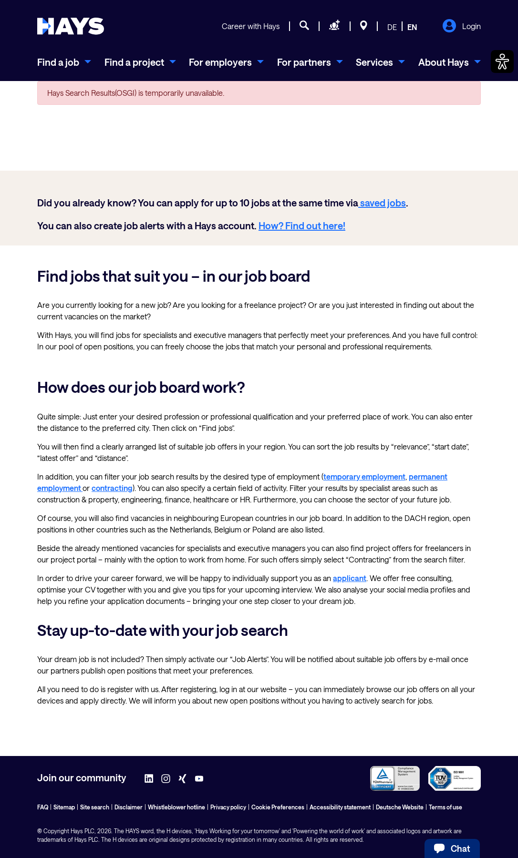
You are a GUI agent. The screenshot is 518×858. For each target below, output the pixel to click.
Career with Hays (251, 26)
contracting (112, 487)
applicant (349, 577)
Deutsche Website (400, 807)
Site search (94, 807)
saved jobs (382, 202)
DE (392, 26)
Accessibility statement (340, 807)
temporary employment (364, 476)
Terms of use (445, 807)
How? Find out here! (302, 225)
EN (412, 26)
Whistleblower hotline (176, 807)
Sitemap (64, 807)
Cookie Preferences (277, 807)
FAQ (42, 807)
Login (461, 26)
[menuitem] (64, 62)
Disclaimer (128, 807)
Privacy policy (228, 807)
